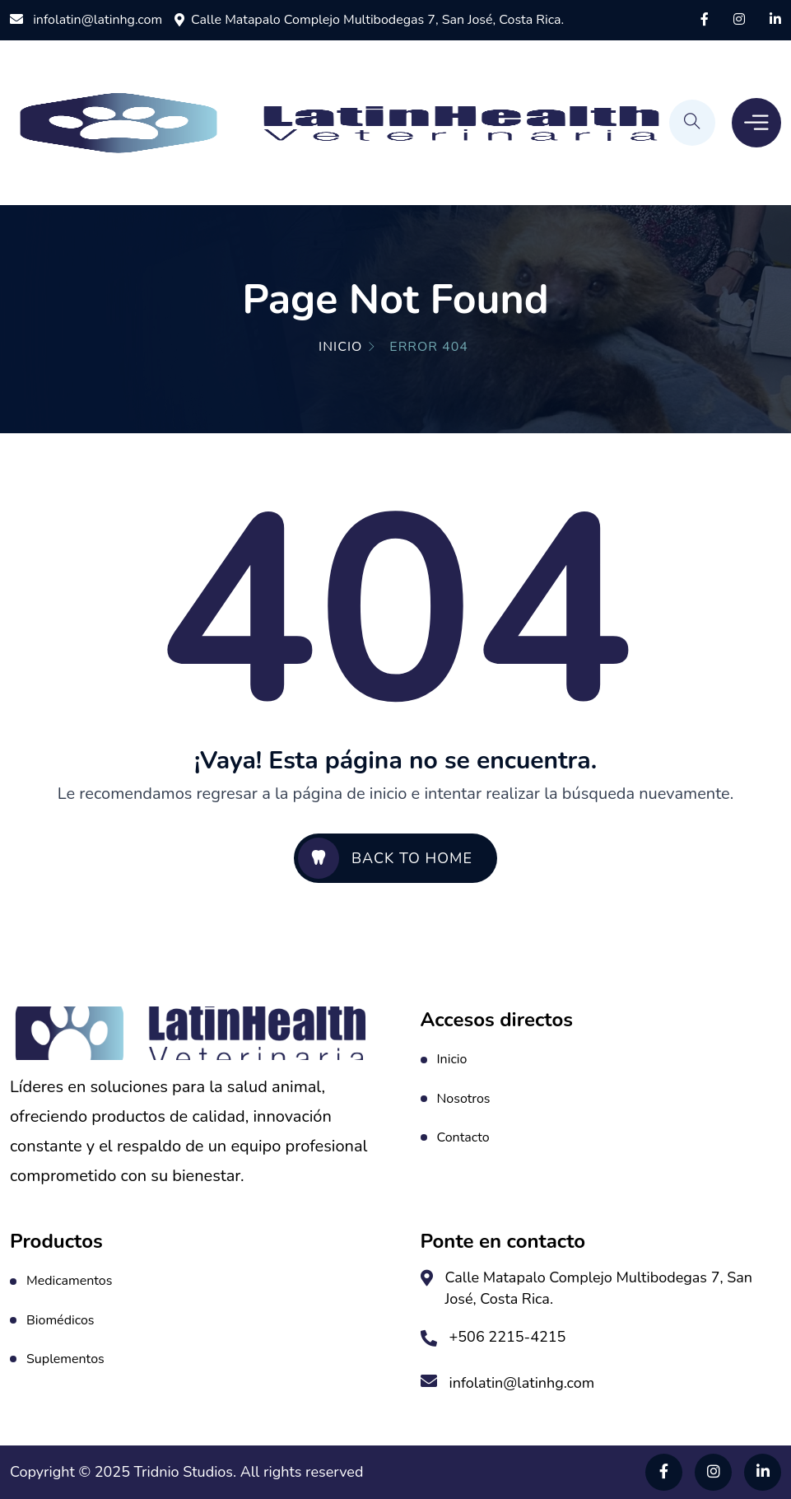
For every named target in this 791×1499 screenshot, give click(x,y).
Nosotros (464, 1099)
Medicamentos (69, 1281)
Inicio (340, 347)
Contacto (463, 1137)
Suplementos (65, 1359)
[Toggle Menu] (756, 122)
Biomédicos (60, 1320)
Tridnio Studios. (187, 1472)
